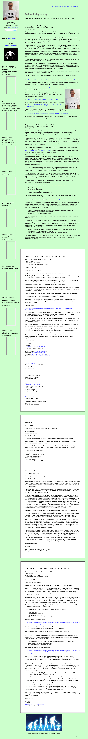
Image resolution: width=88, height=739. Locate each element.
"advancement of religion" (55, 200)
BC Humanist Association (38, 352)
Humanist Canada (41, 351)
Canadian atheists (45, 355)
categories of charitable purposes (57, 185)
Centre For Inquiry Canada (38, 354)
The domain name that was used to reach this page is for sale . (66, 6)
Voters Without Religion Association (35, 346)
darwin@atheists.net (13, 27)
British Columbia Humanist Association (36, 374)
